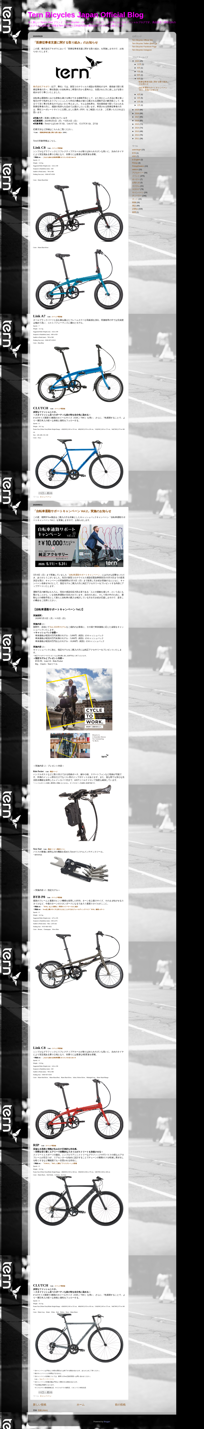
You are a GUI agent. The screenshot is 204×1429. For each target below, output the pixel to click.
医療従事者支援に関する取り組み (51, 132)
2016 (137, 121)
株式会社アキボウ (41, 87)
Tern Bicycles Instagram (142, 50)
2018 (137, 113)
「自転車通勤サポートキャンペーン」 (84, 575)
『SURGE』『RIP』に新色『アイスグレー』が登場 (60, 1163)
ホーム (81, 1404)
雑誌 (134, 206)
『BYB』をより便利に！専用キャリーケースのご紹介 (60, 906)
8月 (139, 68)
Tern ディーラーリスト (46, 1379)
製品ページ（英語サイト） (57, 849)
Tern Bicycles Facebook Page (144, 47)
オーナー (136, 179)
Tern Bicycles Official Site (142, 40)
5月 (139, 79)
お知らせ (136, 183)
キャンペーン (45, 497)
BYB (134, 153)
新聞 (134, 212)
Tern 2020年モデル (58, 627)
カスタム (136, 186)
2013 (137, 131)
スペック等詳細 (57, 148)
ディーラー (137, 196)
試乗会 (135, 209)
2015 (137, 124)
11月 (139, 64)
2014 (137, 128)
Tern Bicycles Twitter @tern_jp (144, 43)
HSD (134, 156)
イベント (136, 176)
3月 (139, 98)
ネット (135, 199)
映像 (134, 202)
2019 (137, 110)
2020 (137, 61)
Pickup (135, 163)
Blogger (107, 1422)
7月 (139, 72)
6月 (139, 75)
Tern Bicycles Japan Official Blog (86, 15)
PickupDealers (138, 166)
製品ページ (53, 771)
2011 (137, 139)
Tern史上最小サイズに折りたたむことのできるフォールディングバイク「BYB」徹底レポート (74, 909)
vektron (135, 170)
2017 (137, 117)
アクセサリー (138, 173)
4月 (139, 94)
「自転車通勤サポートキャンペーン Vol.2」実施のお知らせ (72, 511)
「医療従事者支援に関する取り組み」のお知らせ (65, 42)
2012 (137, 135)
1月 (139, 105)
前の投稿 (120, 1404)
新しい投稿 (39, 1404)
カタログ (136, 189)
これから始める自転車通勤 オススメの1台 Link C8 (59, 157)
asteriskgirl (136, 150)
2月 (139, 102)
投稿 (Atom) (43, 1410)
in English (136, 160)
